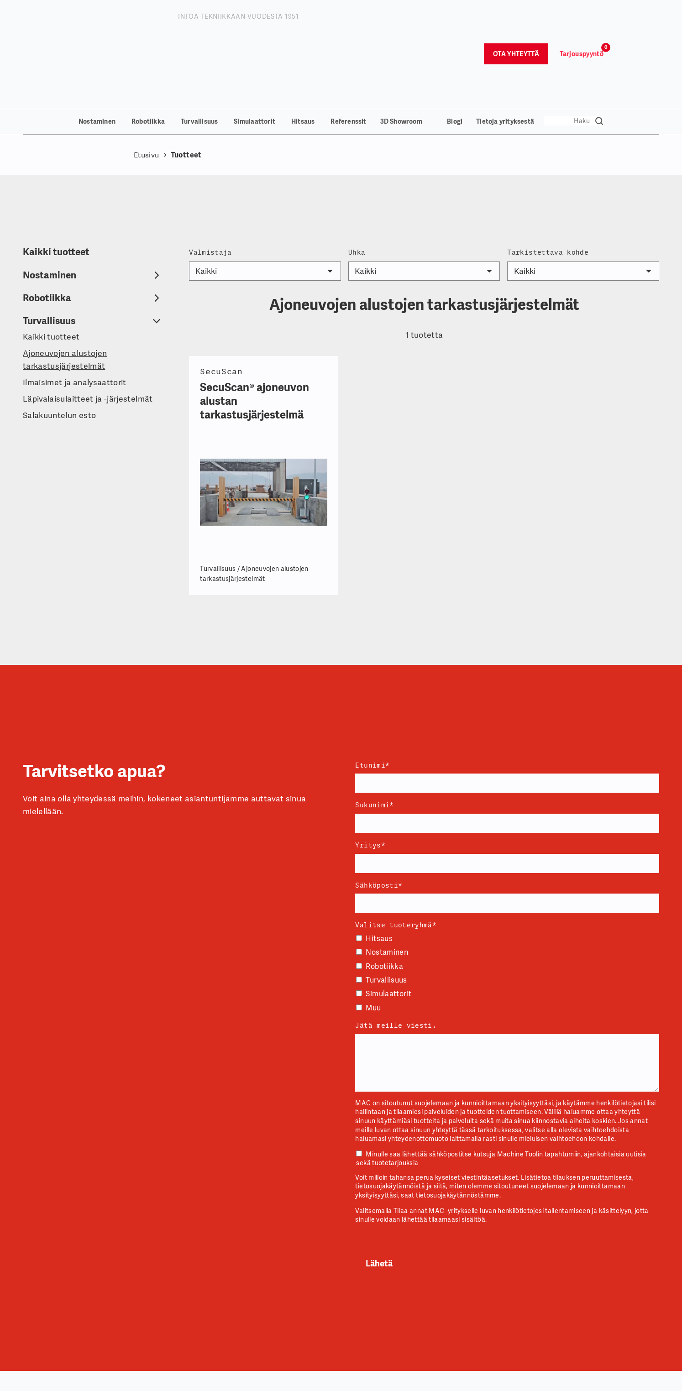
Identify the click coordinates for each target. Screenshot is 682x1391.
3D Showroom (401, 56)
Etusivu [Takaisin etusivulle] (146, 89)
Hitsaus (303, 56)
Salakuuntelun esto (59, 349)
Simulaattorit (254, 56)
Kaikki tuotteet (56, 186)
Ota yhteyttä (516, 21)
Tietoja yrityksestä (505, 56)
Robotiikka (148, 56)
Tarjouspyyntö (581, 21)
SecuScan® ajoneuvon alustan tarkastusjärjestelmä (254, 335)
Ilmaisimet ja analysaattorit (74, 316)
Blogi (454, 56)
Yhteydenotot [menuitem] (326, 1379)
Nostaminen (97, 56)
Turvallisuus (199, 56)
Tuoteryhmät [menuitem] (535, 1379)
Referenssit (348, 56)
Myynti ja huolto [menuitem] (438, 1379)
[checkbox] (507, 907)
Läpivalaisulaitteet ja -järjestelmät (88, 333)
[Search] (573, 55)
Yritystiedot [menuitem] (219, 1379)
